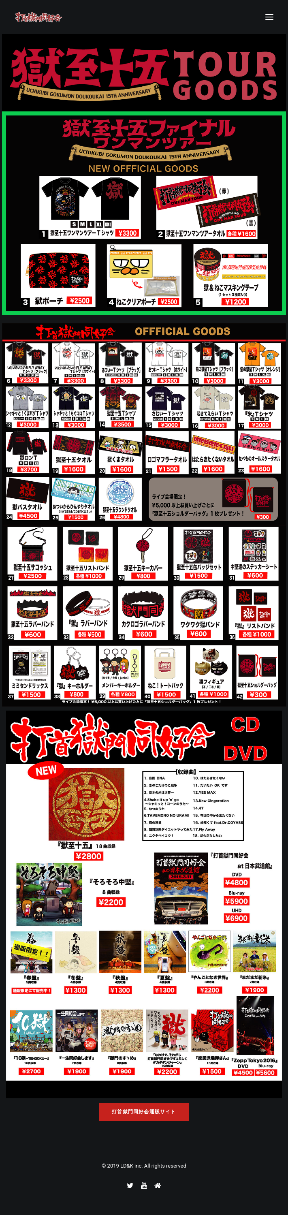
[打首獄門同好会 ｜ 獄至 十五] (39, 17)
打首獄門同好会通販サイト (144, 1112)
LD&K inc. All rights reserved (153, 1166)
